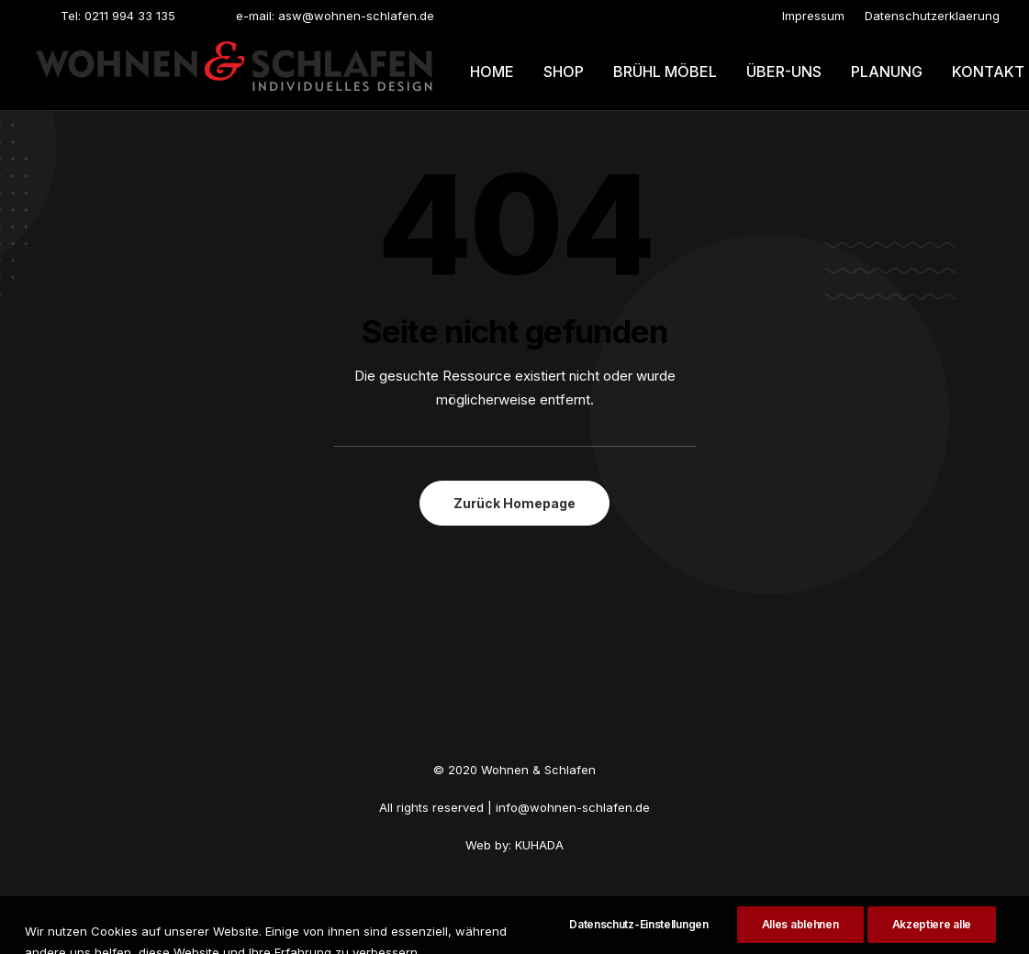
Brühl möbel (665, 71)
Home (492, 71)
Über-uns (784, 71)
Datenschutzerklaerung (932, 15)
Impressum (813, 15)
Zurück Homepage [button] (514, 503)
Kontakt (988, 71)
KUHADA (539, 845)
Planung (887, 71)
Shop (563, 71)
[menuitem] (813, 15)
